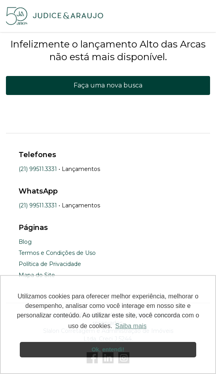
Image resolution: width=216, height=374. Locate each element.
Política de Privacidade (50, 264)
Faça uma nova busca (108, 85)
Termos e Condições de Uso (57, 252)
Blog (25, 241)
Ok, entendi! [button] (107, 349)
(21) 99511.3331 (38, 169)
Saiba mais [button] (130, 326)
